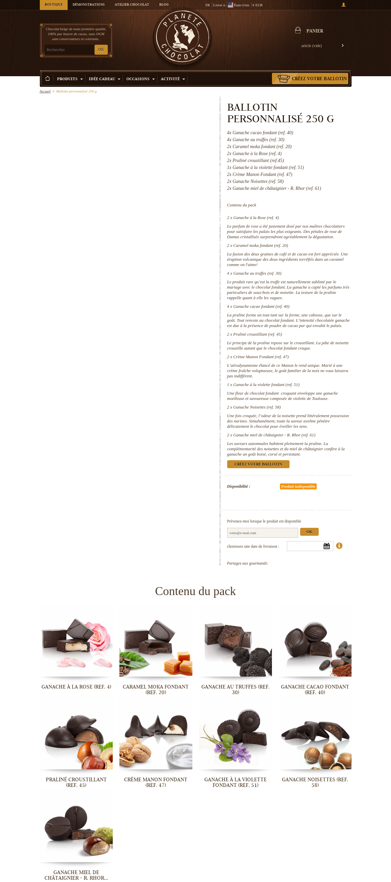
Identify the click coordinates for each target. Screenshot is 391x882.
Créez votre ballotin (319, 79)
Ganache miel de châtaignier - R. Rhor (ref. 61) (274, 434)
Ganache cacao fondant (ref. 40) (261, 306)
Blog (163, 5)
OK (101, 49)
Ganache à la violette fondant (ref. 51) (266, 384)
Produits (70, 79)
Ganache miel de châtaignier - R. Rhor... (76, 875)
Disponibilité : (238, 486)
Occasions (140, 79)
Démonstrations (89, 5)
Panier (314, 31)
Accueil (45, 91)
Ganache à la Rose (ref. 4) (256, 217)
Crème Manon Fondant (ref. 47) (261, 356)
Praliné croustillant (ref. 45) (257, 334)
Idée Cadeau (104, 79)
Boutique (54, 5)
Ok (309, 532)
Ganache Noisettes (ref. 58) (257, 407)
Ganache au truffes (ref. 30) (257, 273)
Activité (173, 79)
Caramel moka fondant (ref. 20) (260, 245)
